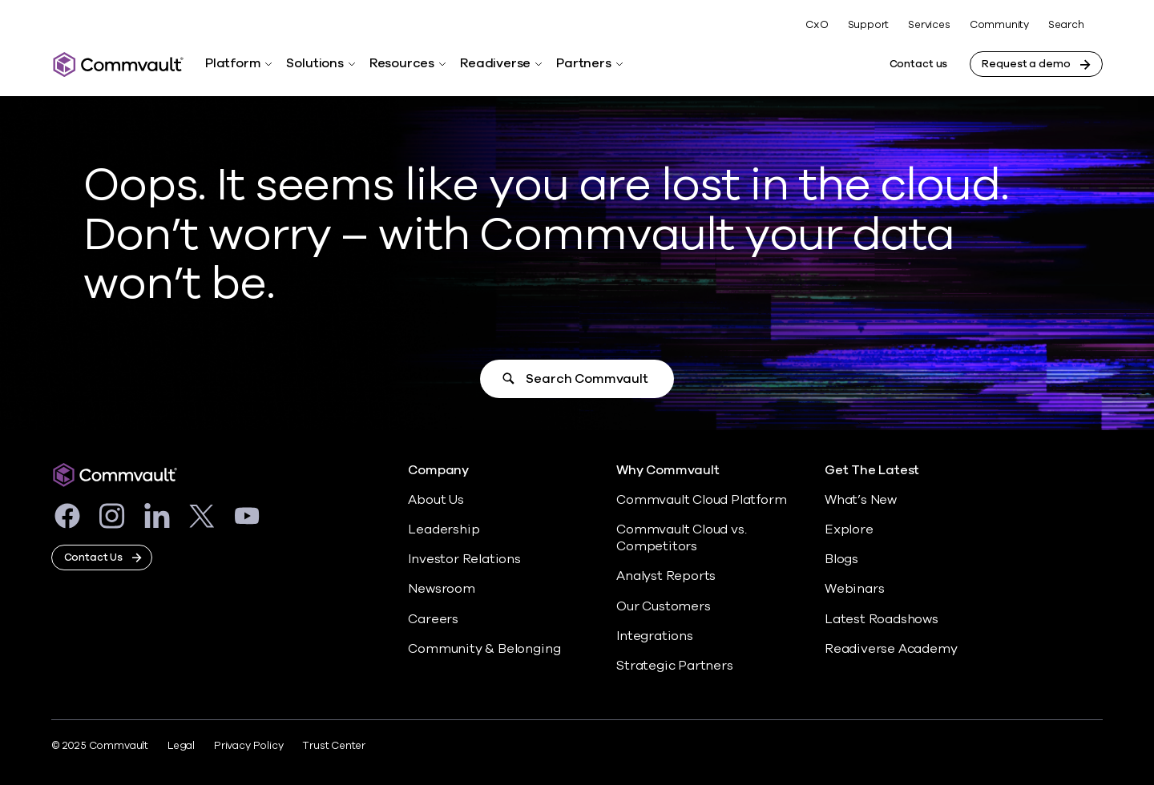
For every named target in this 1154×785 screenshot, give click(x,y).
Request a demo (1026, 64)
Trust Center (333, 746)
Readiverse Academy (891, 649)
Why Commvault (668, 470)
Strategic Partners (674, 665)
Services (929, 25)
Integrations (654, 636)
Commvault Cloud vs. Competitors (681, 538)
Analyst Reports (666, 576)
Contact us (919, 64)
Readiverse (495, 63)
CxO (816, 25)
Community (999, 25)
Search (1066, 25)
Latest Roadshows (881, 619)
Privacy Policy (248, 746)
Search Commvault (587, 379)
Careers (433, 619)
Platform (232, 63)
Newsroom (441, 589)
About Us (435, 500)
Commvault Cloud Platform (701, 500)
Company (438, 470)
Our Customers (663, 606)
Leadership (443, 529)
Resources (401, 63)
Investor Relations (464, 559)
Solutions (314, 63)
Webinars (854, 589)
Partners (583, 63)
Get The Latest (872, 470)
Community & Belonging (484, 649)
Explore (849, 529)
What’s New (861, 500)
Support (869, 25)
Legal (181, 746)
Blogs (841, 559)
